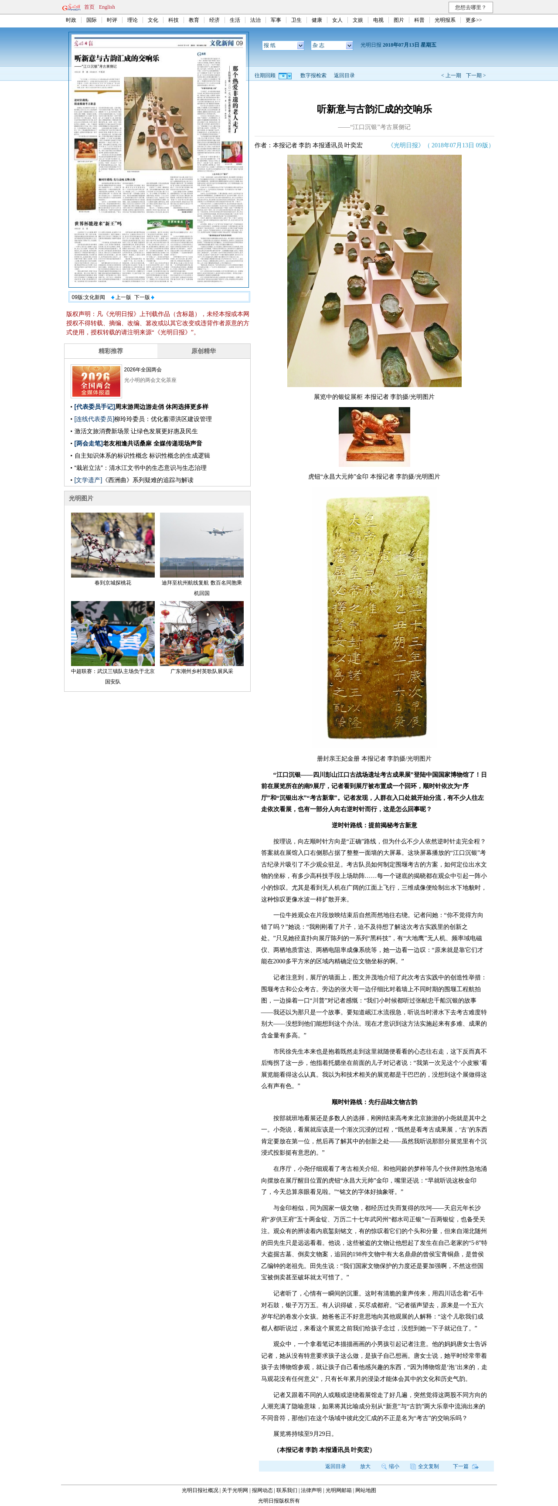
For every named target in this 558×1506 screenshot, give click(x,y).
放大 (365, 1466)
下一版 (144, 297)
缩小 (390, 1466)
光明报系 (445, 20)
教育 (194, 20)
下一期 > (476, 75)
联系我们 (286, 1490)
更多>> (474, 20)
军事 (276, 20)
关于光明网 (235, 1490)
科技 (173, 20)
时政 (71, 20)
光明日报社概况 (200, 1490)
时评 (112, 20)
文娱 (358, 20)
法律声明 (311, 1490)
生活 (235, 20)
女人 (337, 20)
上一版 (121, 297)
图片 (399, 20)
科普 (419, 20)
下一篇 (466, 1466)
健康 (317, 20)
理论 (132, 20)
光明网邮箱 (339, 1490)
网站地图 (365, 1490)
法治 (255, 20)
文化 (153, 20)
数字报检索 (313, 75)
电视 (378, 20)
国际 (91, 20)
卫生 (296, 20)
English (107, 7)
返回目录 (344, 75)
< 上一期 (451, 75)
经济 (214, 20)
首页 (89, 7)
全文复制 (424, 1466)
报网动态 (262, 1490)
